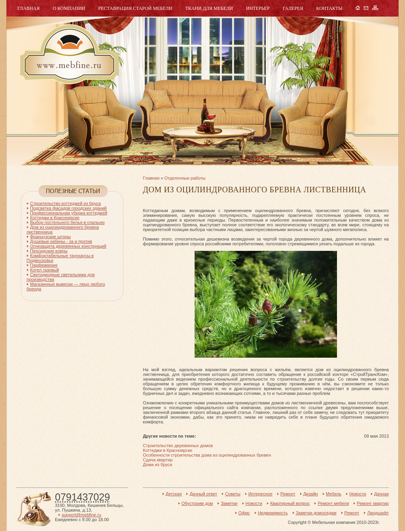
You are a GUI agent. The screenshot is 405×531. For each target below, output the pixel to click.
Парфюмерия (43, 265)
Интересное (260, 493)
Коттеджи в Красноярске (167, 450)
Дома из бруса (157, 464)
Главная (28, 8)
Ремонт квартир (373, 503)
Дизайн (310, 493)
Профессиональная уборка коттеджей (68, 213)
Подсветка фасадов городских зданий (68, 208)
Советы (232, 493)
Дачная (381, 493)
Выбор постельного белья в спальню (67, 222)
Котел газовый (44, 269)
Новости (357, 493)
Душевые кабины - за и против (61, 241)
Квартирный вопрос (290, 503)
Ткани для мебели (209, 8)
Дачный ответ (203, 493)
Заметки (229, 503)
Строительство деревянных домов (178, 445)
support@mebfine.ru (81, 514)
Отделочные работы (184, 178)
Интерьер (258, 8)
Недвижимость (273, 512)
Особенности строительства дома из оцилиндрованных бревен (207, 455)
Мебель (68, 54)
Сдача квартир (157, 459)
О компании (69, 8)
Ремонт (287, 493)
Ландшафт (378, 512)
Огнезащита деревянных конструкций (68, 246)
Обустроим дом (197, 503)
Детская (174, 493)
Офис (244, 512)
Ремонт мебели (333, 503)
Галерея (293, 8)
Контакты (329, 8)
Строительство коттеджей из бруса (65, 203)
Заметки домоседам (316, 512)
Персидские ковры (49, 250)
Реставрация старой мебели (135, 8)
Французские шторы (50, 236)
